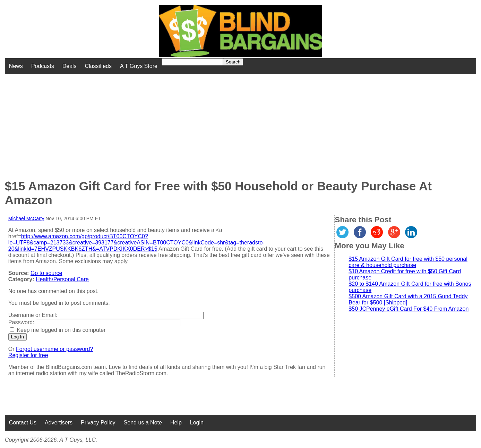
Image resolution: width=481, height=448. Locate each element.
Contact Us (22, 422)
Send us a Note (143, 422)
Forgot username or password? (54, 349)
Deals (69, 66)
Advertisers (58, 422)
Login (197, 422)
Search (233, 61)
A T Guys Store (138, 66)
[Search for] (192, 62)
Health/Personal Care (62, 279)
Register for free (28, 355)
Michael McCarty (26, 218)
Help (176, 422)
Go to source (46, 273)
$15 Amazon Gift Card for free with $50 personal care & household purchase (408, 262)
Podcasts (42, 66)
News (16, 66)
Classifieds (98, 66)
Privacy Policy (98, 422)
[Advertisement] (193, 122)
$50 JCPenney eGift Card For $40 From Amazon (409, 309)
